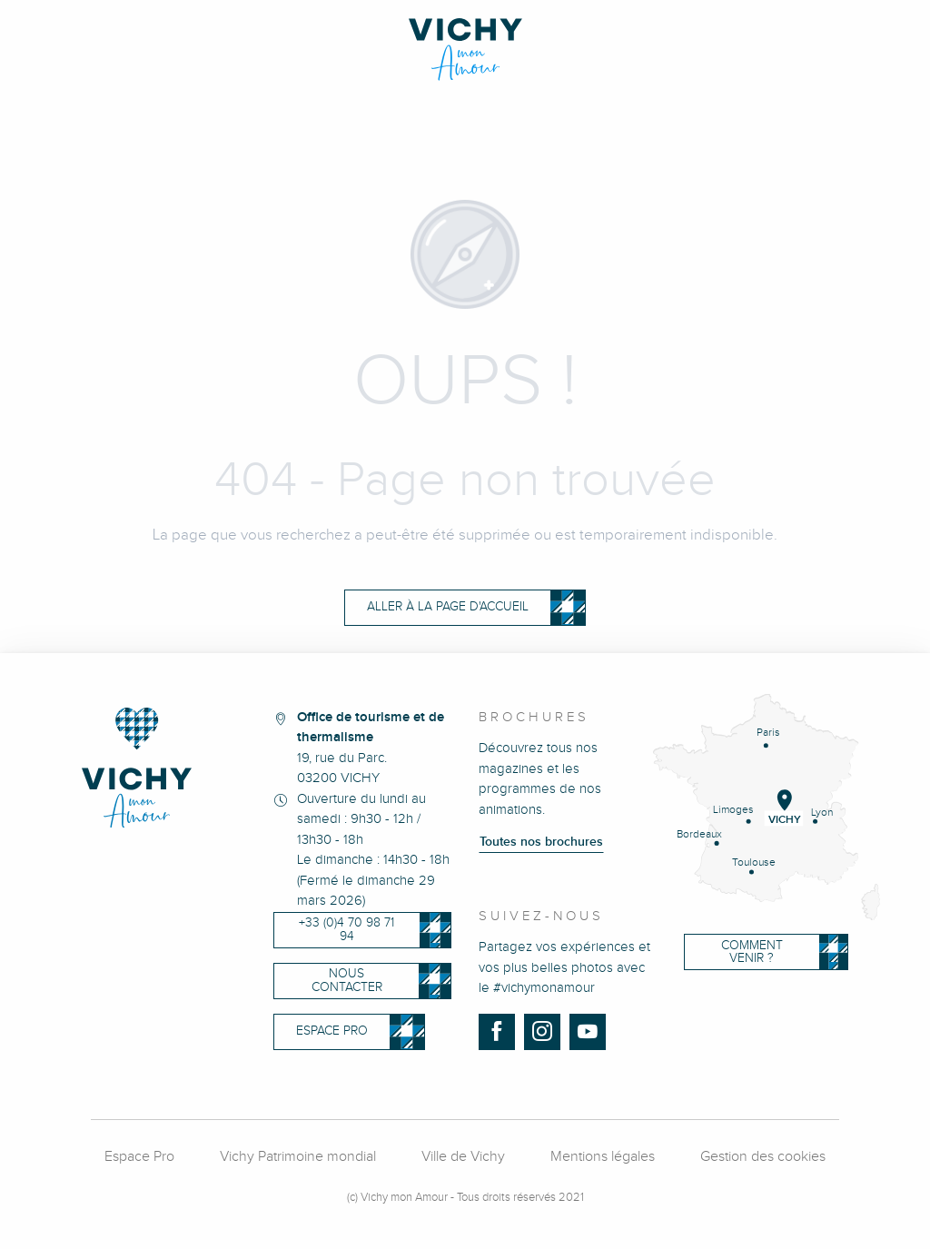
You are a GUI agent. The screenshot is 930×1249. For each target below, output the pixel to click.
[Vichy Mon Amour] (465, 49)
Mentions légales (602, 1156)
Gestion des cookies (763, 1156)
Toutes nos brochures (541, 842)
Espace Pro (139, 1156)
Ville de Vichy (463, 1156)
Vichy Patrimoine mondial (298, 1156)
